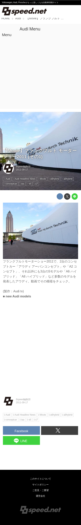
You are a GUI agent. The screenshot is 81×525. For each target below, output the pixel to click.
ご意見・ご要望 (40, 490)
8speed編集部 (23, 166)
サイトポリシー (40, 484)
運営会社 (40, 496)
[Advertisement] (40, 66)
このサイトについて (40, 478)
